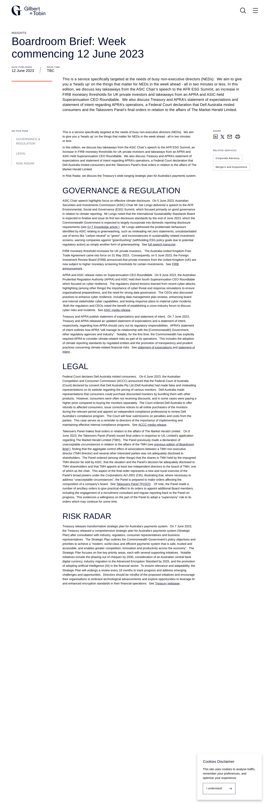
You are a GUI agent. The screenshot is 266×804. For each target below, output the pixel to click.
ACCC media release (152, 424)
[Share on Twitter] (222, 136)
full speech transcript (161, 244)
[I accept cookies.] (219, 788)
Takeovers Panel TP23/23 (133, 484)
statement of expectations (155, 347)
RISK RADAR (25, 163)
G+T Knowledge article (102, 227)
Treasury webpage (167, 583)
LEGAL (21, 153)
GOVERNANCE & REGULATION (28, 141)
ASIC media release (117, 310)
